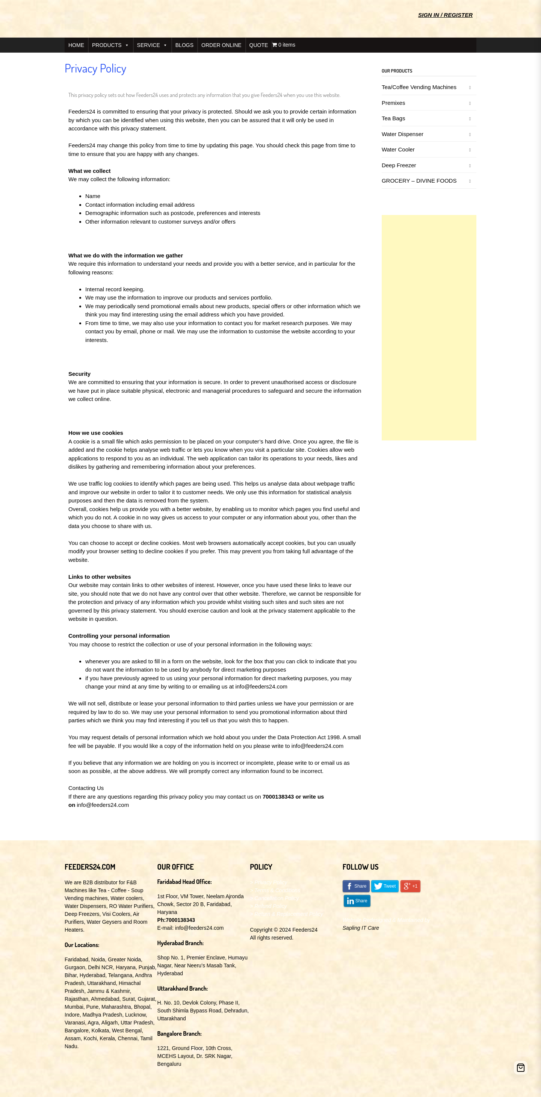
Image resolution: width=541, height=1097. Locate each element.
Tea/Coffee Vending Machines (419, 87)
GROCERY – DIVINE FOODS (419, 180)
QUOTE (258, 45)
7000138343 (278, 796)
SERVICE (152, 45)
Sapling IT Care (361, 928)
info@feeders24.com (261, 686)
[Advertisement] (429, 327)
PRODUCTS (110, 45)
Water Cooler (398, 149)
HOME (76, 45)
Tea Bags (393, 118)
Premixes (393, 103)
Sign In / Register (445, 15)
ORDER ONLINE (221, 45)
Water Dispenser (402, 134)
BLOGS (184, 45)
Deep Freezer (399, 165)
